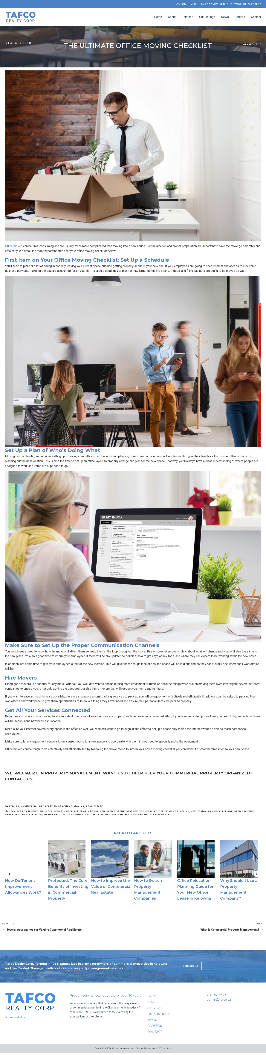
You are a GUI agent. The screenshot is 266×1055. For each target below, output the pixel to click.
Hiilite (168, 1050)
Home (158, 17)
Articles (13, 808)
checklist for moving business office (34, 813)
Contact (256, 17)
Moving (79, 808)
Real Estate (94, 808)
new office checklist (141, 813)
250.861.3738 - (178, 4)
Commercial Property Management (46, 808)
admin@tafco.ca (219, 1002)
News (225, 17)
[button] (9, 876)
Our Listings (207, 17)
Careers (240, 17)
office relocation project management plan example (130, 817)
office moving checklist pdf (212, 813)
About (172, 17)
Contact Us (190, 968)
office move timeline (174, 813)
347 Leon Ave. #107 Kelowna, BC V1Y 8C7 (226, 4)
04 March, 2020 (252, 45)
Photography (150, 1050)
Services (187, 17)
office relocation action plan (66, 817)
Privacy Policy (15, 1019)
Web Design (137, 1050)
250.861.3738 (216, 997)
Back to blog (18, 43)
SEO (160, 1050)
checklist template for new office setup (94, 813)
